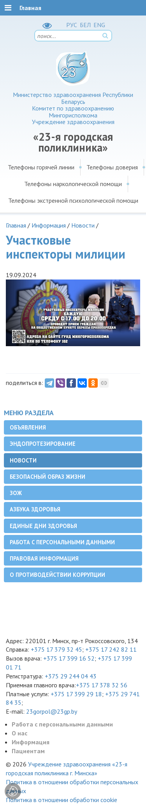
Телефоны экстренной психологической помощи (73, 200)
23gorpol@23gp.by (51, 711)
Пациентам (28, 751)
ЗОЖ (16, 493)
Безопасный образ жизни (47, 476)
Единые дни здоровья (43, 526)
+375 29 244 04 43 (71, 676)
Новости (83, 225)
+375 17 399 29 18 (76, 694)
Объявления (28, 427)
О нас (19, 733)
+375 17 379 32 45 (56, 649)
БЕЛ (85, 25)
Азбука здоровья (35, 509)
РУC (71, 25)
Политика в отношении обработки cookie (61, 800)
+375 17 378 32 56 (101, 685)
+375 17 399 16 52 (69, 658)
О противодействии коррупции (57, 574)
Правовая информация (44, 558)
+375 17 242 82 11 (111, 649)
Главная (16, 225)
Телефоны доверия (112, 167)
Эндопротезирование (43, 443)
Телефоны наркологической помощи (73, 184)
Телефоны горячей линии (41, 167)
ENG (99, 25)
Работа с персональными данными (62, 542)
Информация (49, 225)
